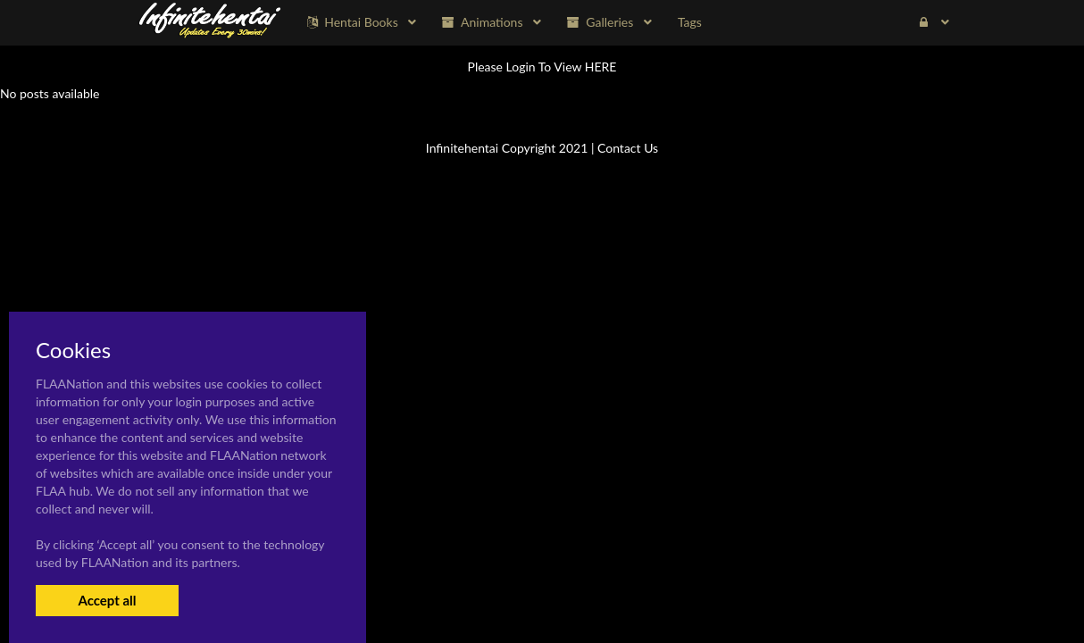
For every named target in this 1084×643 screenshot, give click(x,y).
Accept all (107, 600)
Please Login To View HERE (542, 66)
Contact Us (627, 147)
